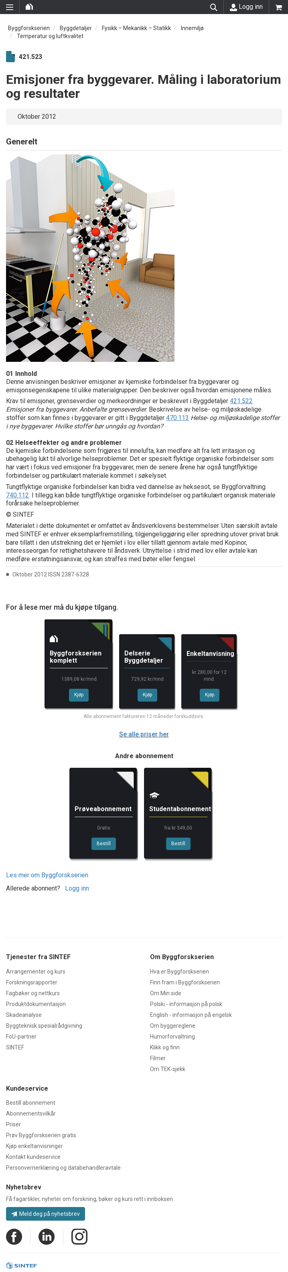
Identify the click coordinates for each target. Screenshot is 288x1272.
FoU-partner (21, 1036)
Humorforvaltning (172, 1036)
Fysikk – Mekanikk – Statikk (136, 28)
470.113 (177, 418)
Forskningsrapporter (31, 982)
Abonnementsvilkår (31, 1113)
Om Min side (165, 993)
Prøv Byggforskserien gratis (41, 1135)
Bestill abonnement (30, 1103)
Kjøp (78, 695)
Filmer (158, 1058)
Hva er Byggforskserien (179, 971)
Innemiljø (192, 28)
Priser (13, 1124)
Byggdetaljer (76, 28)
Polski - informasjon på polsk (186, 1004)
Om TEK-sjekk (167, 1069)
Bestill (104, 843)
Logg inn (246, 7)
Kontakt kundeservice (33, 1157)
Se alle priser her (144, 734)
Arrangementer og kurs (35, 971)
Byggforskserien (29, 28)
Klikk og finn (165, 1047)
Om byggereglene (172, 1025)
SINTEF (15, 1047)
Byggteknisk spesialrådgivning (44, 1025)
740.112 (17, 495)
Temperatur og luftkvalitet (50, 36)
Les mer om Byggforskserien (47, 875)
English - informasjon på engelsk (191, 1015)
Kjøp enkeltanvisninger (34, 1146)
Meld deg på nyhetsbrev (45, 1214)
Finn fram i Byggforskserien (185, 982)
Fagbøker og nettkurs (33, 993)
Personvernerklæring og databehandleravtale (63, 1167)
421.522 (241, 401)
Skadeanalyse (24, 1015)
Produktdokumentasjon (36, 1004)
